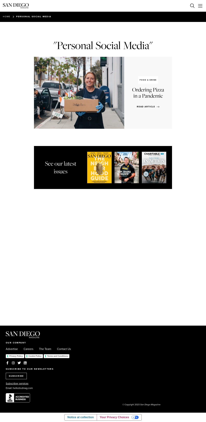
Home (6, 16)
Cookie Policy (35, 356)
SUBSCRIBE (16, 376)
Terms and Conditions (57, 356)
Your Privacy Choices (114, 417)
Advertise (12, 349)
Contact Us (64, 349)
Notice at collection (80, 417)
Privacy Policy (16, 356)
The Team (45, 349)
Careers (28, 349)
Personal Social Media (33, 16)
